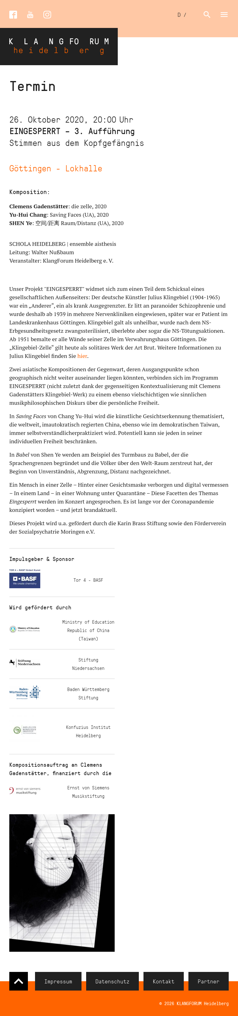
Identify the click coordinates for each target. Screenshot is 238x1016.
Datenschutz (112, 981)
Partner (208, 981)
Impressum (58, 981)
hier (82, 355)
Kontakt (163, 981)
